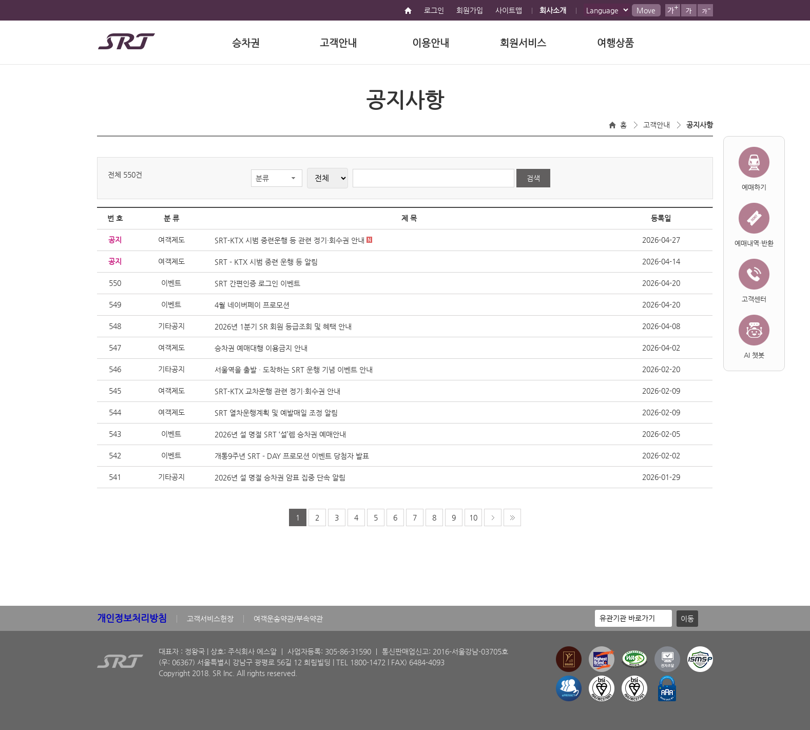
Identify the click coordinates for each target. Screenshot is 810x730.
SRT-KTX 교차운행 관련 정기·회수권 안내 (277, 391)
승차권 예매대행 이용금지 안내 (261, 348)
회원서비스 (523, 42)
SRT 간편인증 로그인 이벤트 (257, 283)
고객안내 (338, 42)
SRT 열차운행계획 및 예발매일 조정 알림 (276, 412)
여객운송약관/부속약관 (288, 618)
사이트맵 (508, 10)
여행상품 (615, 42)
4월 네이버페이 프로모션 (252, 305)
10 (473, 517)
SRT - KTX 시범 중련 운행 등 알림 (266, 261)
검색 (533, 178)
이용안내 (430, 42)
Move (646, 10)
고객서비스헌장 (210, 618)
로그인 (434, 10)
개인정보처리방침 (132, 617)
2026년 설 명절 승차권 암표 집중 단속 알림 (280, 477)
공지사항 (699, 125)
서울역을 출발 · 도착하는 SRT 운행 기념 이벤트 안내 (294, 369)
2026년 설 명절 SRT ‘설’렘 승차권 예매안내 (280, 434)
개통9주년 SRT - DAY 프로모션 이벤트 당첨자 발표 (292, 455)
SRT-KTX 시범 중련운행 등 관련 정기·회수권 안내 (293, 240)
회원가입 (469, 10)
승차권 (246, 42)
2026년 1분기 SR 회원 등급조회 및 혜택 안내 (283, 326)
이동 (687, 618)
